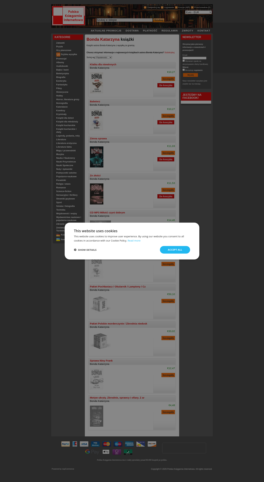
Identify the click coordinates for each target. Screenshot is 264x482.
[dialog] (132, 241)
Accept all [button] (175, 249)
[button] (85, 249)
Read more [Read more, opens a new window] (134, 240)
